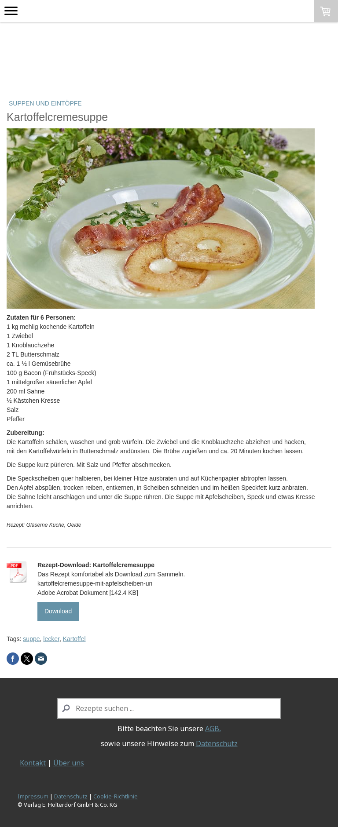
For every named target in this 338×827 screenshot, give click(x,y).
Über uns (68, 763)
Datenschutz (217, 743)
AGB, (213, 728)
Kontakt (33, 763)
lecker (51, 638)
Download (58, 611)
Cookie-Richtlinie (115, 796)
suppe (31, 638)
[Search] (169, 708)
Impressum (33, 796)
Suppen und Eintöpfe (45, 103)
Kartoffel (74, 638)
